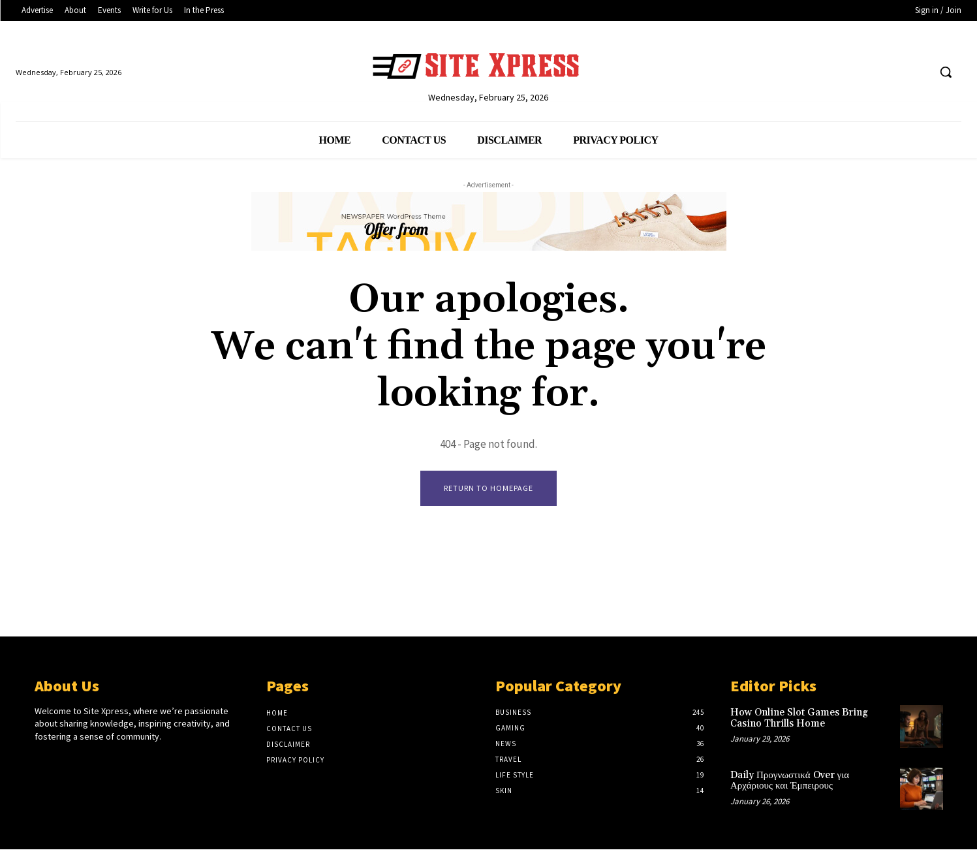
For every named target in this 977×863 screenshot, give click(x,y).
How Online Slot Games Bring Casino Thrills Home (799, 718)
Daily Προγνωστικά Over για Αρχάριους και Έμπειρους (789, 780)
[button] (945, 71)
